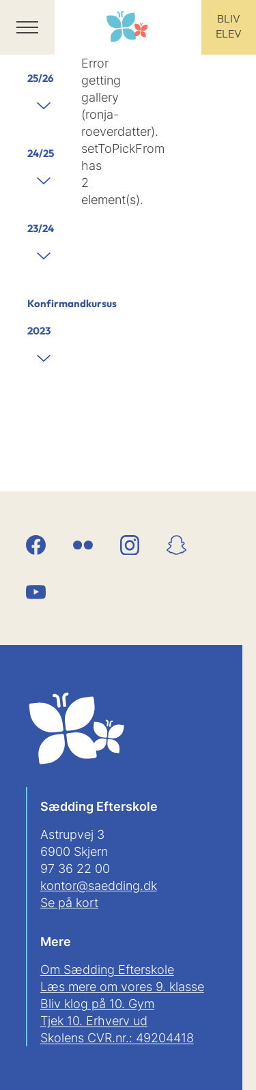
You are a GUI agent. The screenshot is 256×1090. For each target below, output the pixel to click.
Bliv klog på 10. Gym (97, 1003)
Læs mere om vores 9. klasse (122, 986)
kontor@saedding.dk (98, 885)
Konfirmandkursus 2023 (47, 317)
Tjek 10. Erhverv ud (93, 1021)
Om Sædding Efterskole (107, 969)
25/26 (40, 78)
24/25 (40, 153)
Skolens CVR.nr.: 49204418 (117, 1038)
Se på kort (69, 902)
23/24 (40, 228)
